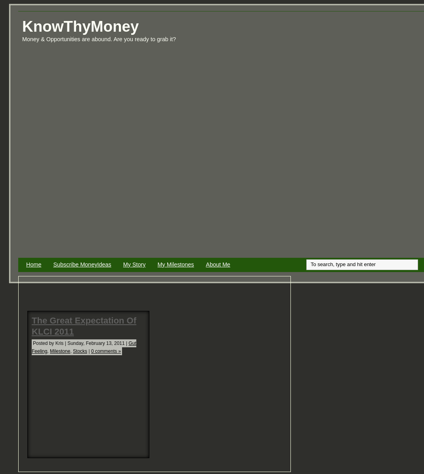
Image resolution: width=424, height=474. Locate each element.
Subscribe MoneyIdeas (82, 264)
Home (33, 264)
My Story (134, 264)
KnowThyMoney (80, 26)
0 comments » (106, 351)
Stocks (80, 351)
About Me (218, 264)
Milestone (60, 351)
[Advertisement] (389, 138)
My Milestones (176, 264)
